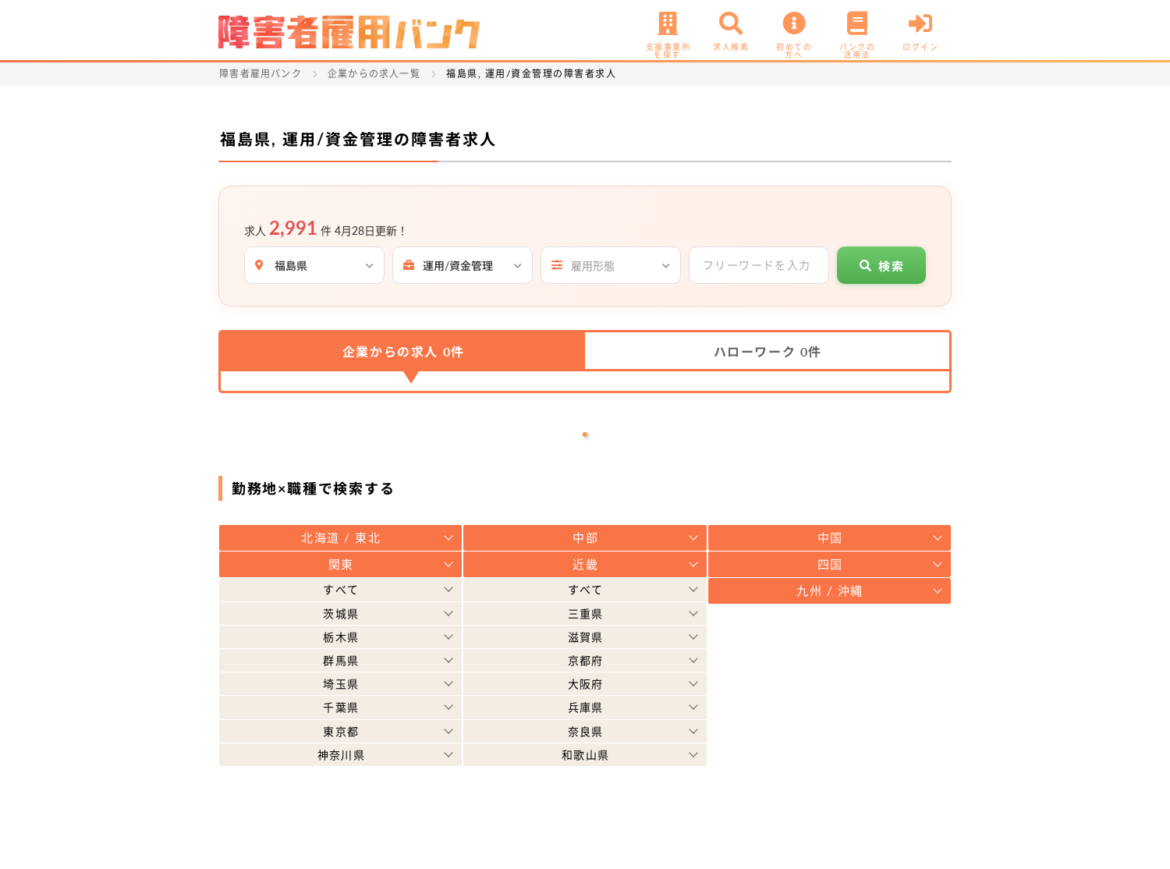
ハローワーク (768, 351)
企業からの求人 (403, 351)
